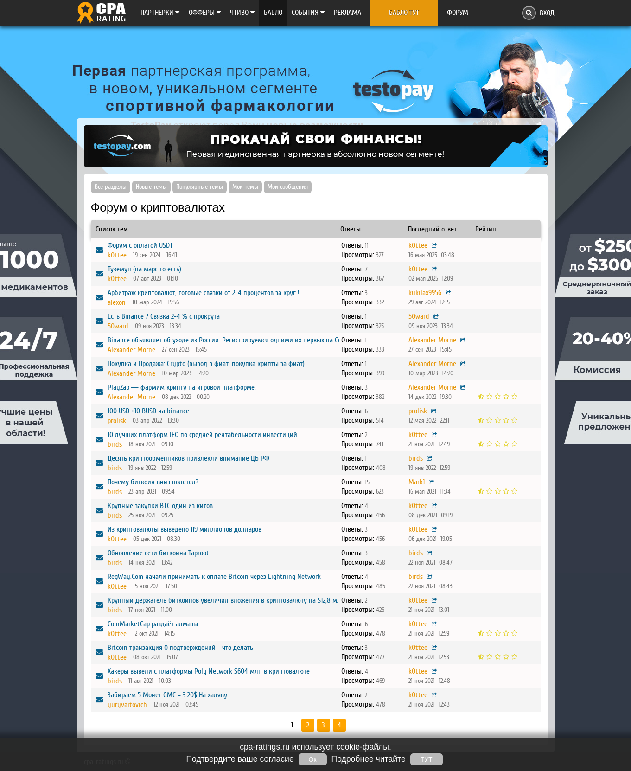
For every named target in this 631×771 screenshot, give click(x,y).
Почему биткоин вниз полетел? (153, 482)
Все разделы (111, 187)
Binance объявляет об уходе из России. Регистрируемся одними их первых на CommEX (233, 340)
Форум (457, 12)
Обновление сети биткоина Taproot (158, 553)
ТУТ (427, 759)
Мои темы (245, 187)
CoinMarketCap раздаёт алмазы (153, 624)
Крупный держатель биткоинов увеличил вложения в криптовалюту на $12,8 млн (226, 600)
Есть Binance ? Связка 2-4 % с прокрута (164, 316)
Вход (547, 13)
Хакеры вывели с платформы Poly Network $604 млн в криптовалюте (209, 671)
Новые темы (151, 187)
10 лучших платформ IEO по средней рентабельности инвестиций (202, 434)
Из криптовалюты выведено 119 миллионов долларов (184, 529)
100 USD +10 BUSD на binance (148, 411)
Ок (313, 759)
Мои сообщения (288, 187)
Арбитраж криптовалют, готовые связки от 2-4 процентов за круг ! (204, 293)
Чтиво (242, 12)
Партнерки (159, 12)
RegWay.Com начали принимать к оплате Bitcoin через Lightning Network (214, 576)
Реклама (347, 12)
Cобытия (308, 12)
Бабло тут (404, 12)
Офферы (205, 12)
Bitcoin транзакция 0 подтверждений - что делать (180, 647)
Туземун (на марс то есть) (144, 269)
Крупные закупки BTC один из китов (160, 505)
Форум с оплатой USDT (140, 245)
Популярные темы (199, 187)
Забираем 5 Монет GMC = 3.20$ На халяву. (168, 695)
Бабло (273, 12)
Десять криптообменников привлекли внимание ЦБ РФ (188, 458)
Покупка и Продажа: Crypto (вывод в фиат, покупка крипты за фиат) (206, 364)
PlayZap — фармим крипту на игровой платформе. (182, 387)
